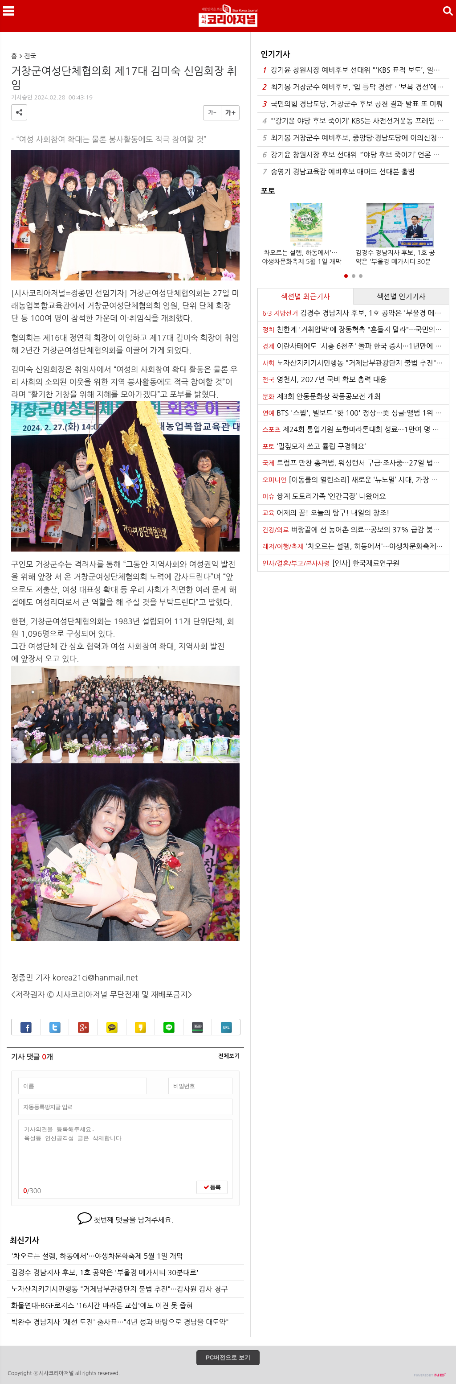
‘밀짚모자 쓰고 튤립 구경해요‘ (314, 446)
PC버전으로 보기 (228, 1357)
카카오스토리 (140, 1027)
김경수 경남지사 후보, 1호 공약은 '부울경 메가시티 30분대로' (105, 1272)
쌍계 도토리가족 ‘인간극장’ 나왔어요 (324, 496)
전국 (30, 56)
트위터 (55, 1027)
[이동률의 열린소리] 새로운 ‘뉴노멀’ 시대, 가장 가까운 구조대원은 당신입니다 (355, 479)
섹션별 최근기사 (305, 296)
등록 (212, 1187)
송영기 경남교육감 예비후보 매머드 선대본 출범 (338, 172)
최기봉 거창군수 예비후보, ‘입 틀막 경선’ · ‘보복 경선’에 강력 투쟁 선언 (355, 87)
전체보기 (229, 1056)
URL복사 (226, 1027)
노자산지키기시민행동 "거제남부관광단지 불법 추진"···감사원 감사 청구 (119, 1289)
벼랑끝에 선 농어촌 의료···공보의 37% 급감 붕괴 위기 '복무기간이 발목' (355, 529)
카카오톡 (112, 1027)
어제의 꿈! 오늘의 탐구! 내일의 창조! (325, 512)
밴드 (197, 1027)
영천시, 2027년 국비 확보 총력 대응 (324, 379)
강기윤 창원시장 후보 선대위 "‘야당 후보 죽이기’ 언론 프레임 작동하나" (355, 155)
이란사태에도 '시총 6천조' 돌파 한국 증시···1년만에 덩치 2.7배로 (355, 346)
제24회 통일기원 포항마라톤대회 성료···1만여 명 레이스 (355, 429)
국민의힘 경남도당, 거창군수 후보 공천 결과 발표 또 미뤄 (352, 104)
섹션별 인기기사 (401, 296)
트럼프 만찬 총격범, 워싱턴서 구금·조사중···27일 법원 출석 (355, 462)
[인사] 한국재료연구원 (330, 563)
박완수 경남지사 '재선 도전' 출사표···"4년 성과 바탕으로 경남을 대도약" (120, 1322)
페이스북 (26, 1027)
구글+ (83, 1027)
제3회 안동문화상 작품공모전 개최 (321, 396)
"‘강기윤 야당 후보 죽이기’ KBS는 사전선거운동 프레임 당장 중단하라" (355, 121)
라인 (169, 1027)
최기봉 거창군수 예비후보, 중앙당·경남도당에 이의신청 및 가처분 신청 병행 (355, 138)
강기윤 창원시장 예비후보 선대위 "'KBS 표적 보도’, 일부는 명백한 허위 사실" (355, 70)
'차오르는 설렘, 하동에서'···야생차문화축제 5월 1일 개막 (97, 1256)
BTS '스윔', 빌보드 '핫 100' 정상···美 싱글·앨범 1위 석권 (355, 412)
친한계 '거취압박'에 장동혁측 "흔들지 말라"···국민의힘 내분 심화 (355, 329)
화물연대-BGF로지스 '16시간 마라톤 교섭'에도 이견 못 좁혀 (102, 1305)
